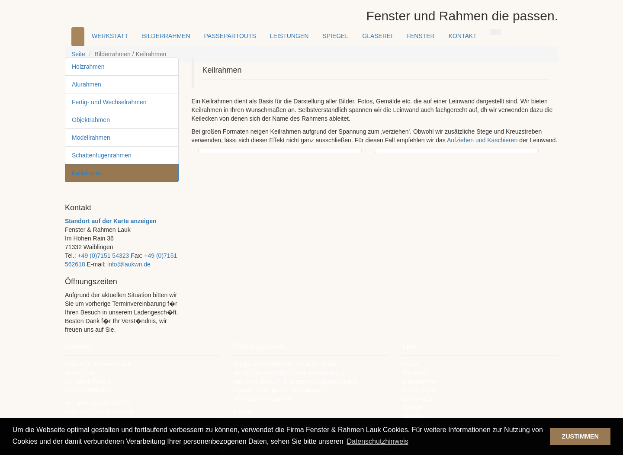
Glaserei (413, 416)
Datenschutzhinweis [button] (377, 441)
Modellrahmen (91, 137)
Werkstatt (415, 372)
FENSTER (420, 35)
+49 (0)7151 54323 (103, 255)
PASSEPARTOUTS (230, 35)
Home (410, 364)
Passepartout (420, 390)
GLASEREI (377, 35)
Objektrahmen (91, 119)
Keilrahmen (87, 173)
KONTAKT (463, 35)
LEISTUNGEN (289, 35)
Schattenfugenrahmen (102, 155)
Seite (78, 54)
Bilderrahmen (420, 381)
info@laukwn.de (129, 264)
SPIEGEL (335, 35)
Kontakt (244, 411)
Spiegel (412, 407)
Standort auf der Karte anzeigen (111, 221)
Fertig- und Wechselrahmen (109, 102)
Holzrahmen (88, 66)
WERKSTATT (110, 35)
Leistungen (417, 398)
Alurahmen (86, 84)
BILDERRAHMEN (166, 35)
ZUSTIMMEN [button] (580, 436)
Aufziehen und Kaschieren (483, 140)
